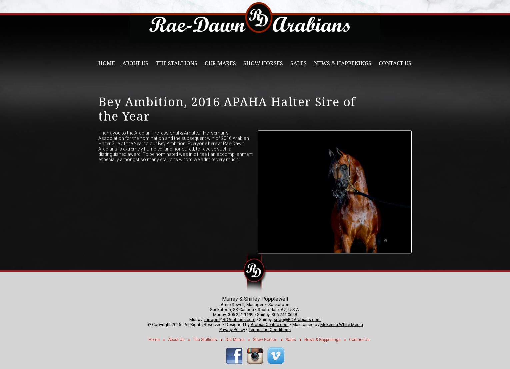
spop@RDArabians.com (297, 319)
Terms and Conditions (270, 329)
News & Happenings (342, 63)
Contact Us (395, 63)
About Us (135, 63)
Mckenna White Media (341, 324)
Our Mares (220, 63)
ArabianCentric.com (270, 324)
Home (106, 63)
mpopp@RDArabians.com (229, 319)
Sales (298, 63)
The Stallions (176, 63)
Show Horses (263, 63)
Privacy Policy (232, 329)
